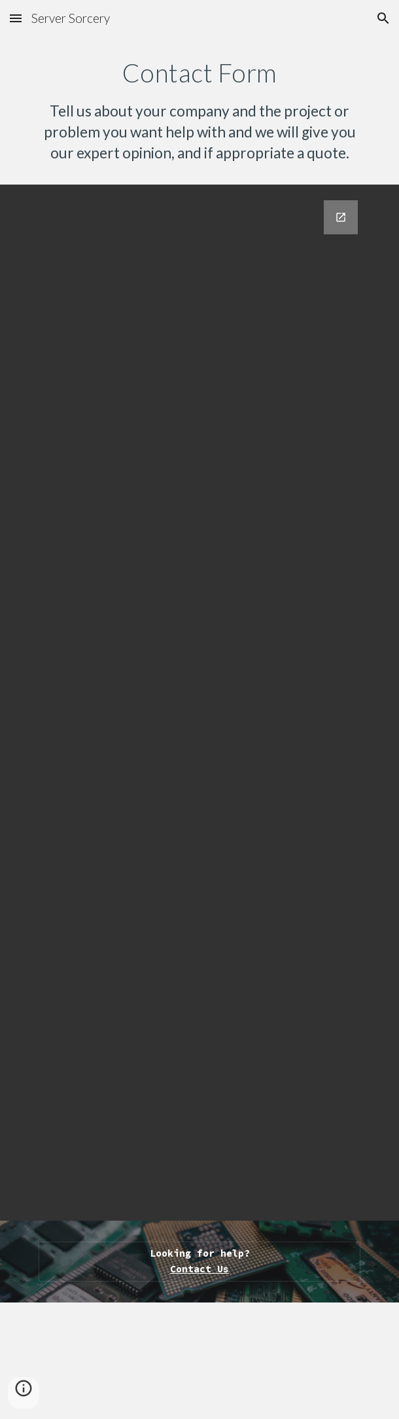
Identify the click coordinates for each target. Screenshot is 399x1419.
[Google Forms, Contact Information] (199, 702)
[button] (15, 18)
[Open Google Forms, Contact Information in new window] (341, 217)
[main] (199, 110)
